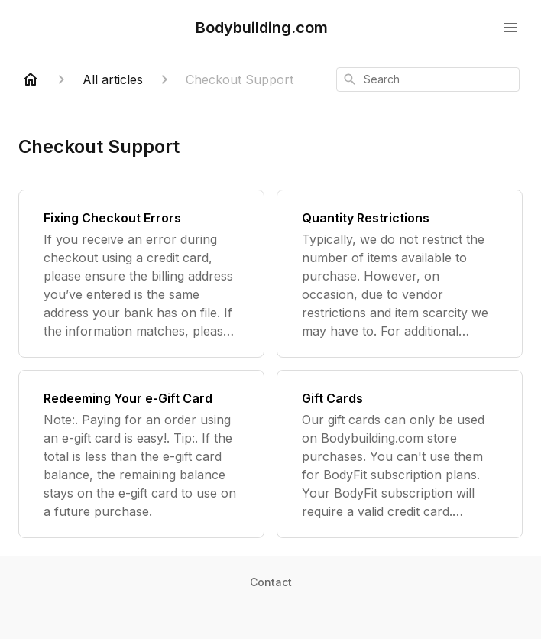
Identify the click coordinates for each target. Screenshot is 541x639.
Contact (271, 582)
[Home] (30, 79)
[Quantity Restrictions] (400, 274)
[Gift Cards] (400, 454)
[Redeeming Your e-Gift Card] (141, 454)
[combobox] (428, 79)
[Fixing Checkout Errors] (141, 274)
